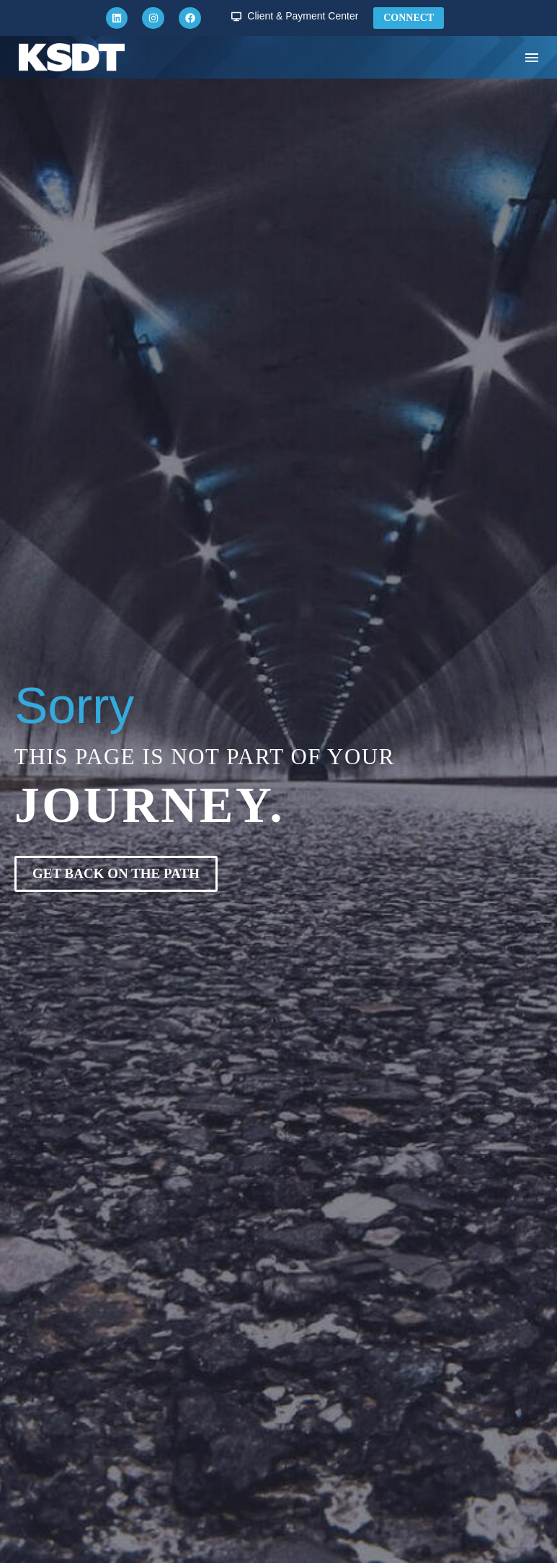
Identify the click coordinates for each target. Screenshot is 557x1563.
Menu (531, 57)
